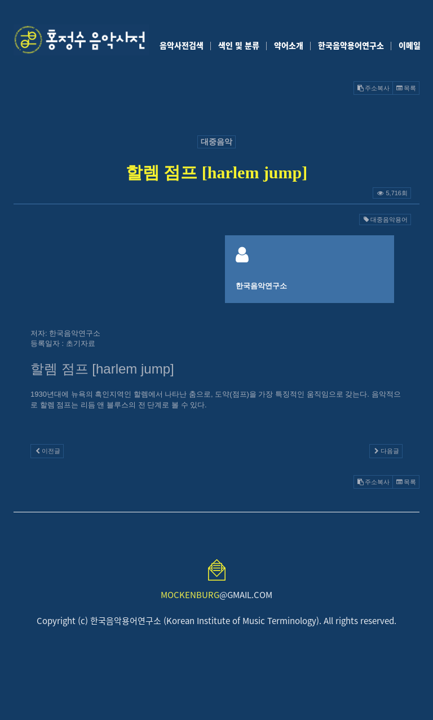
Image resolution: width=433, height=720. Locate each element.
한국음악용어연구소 (351, 45)
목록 (406, 88)
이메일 (410, 45)
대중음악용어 (385, 219)
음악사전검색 (182, 45)
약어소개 (288, 45)
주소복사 (373, 88)
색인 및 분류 (238, 45)
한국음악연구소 (261, 286)
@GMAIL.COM (216, 595)
